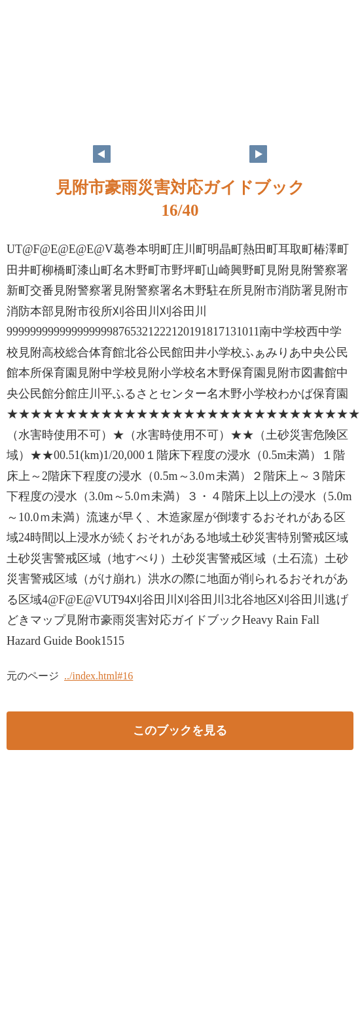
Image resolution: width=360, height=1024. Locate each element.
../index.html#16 (98, 675)
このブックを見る (180, 730)
